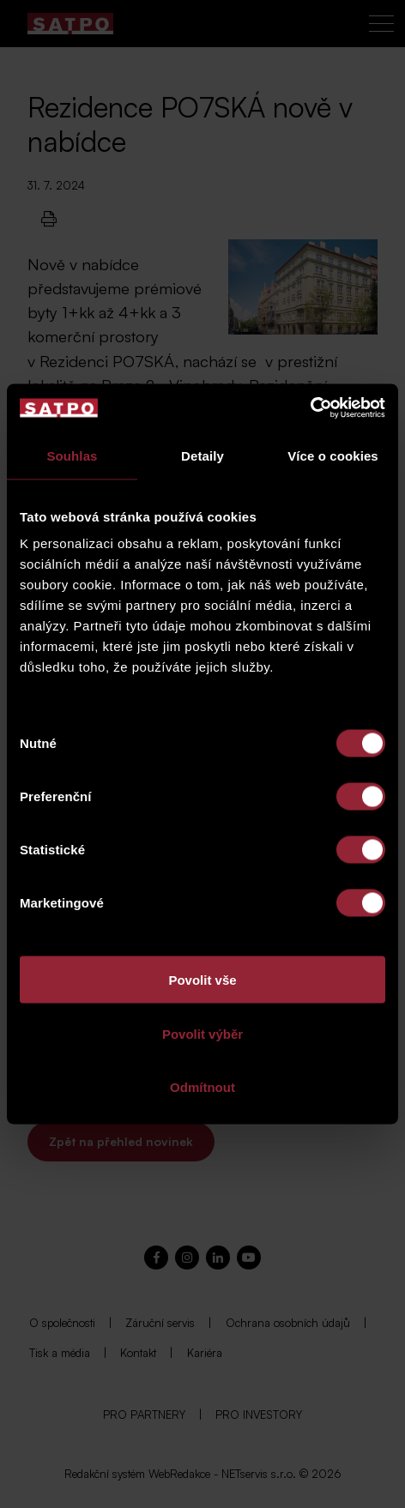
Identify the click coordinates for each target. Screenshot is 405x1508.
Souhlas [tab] (71, 455)
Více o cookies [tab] (332, 455)
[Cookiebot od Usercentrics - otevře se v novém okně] (310, 408)
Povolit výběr (202, 1033)
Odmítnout (202, 1087)
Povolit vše (202, 980)
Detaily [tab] (202, 455)
